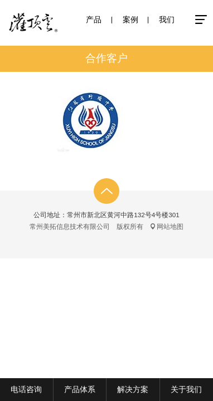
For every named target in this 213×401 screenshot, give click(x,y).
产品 (93, 19)
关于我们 (186, 389)
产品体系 (79, 389)
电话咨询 (26, 389)
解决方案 (132, 389)
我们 (167, 19)
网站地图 (170, 226)
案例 (130, 19)
